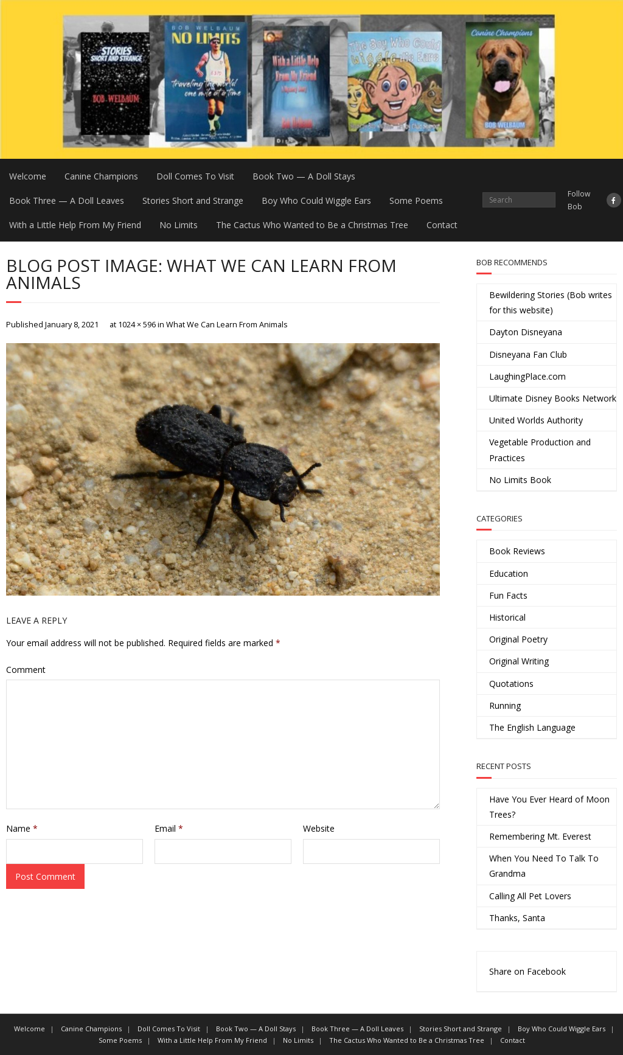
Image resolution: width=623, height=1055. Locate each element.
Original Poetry (518, 639)
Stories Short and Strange (192, 200)
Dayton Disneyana (525, 332)
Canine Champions (101, 176)
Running (505, 705)
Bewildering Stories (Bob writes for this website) (550, 302)
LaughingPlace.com (527, 376)
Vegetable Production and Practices (540, 449)
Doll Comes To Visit (195, 176)
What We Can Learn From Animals (227, 324)
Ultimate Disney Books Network (552, 398)
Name (22, 828)
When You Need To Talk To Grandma (544, 865)
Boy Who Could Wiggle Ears (316, 200)
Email (169, 828)
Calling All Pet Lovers (530, 896)
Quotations (511, 683)
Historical (507, 617)
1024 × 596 (137, 324)
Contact (442, 225)
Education (508, 573)
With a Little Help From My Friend (75, 225)
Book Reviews (517, 551)
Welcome (27, 176)
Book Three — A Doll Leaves (66, 200)
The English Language (532, 727)
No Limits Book (520, 480)
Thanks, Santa (517, 918)
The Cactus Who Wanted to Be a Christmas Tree (312, 225)
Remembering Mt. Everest (540, 836)
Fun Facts (508, 595)
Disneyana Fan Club (528, 354)
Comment (26, 669)
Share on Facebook (527, 971)
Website (319, 828)
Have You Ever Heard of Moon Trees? (549, 806)
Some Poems (416, 200)
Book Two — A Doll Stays (303, 176)
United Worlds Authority (536, 420)
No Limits (178, 225)
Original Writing (519, 661)
